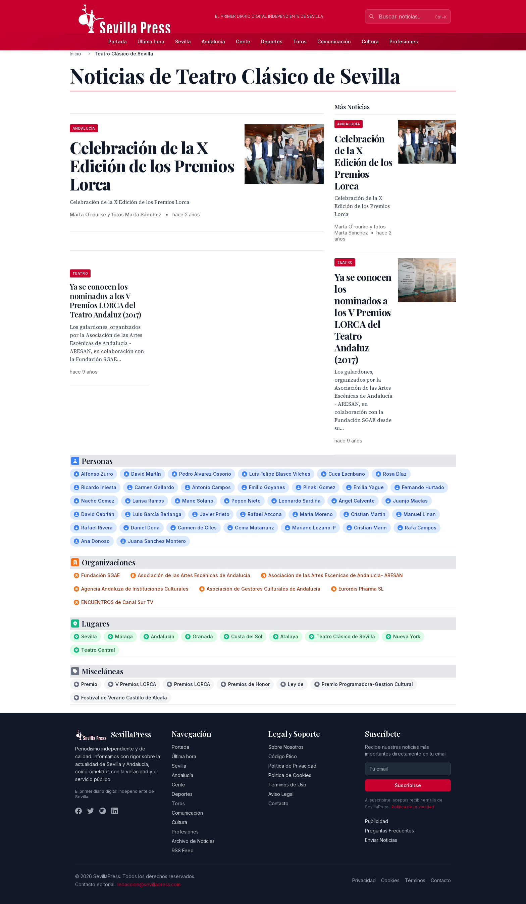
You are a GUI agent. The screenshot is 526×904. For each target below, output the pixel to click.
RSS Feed (183, 850)
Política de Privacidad (292, 766)
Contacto (278, 803)
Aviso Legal (281, 794)
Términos (415, 880)
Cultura (370, 41)
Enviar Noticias (381, 840)
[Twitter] (90, 811)
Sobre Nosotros (286, 747)
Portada (117, 41)
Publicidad (376, 821)
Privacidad (364, 880)
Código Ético (282, 756)
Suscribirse (408, 785)
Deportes (271, 41)
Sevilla (183, 41)
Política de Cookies (289, 775)
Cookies (390, 880)
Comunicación (334, 41)
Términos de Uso (287, 784)
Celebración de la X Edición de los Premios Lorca (363, 162)
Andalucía (213, 41)
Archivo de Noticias (193, 841)
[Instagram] (102, 811)
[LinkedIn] (114, 811)
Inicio (75, 53)
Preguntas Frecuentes (389, 830)
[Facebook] (78, 811)
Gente (243, 41)
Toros (300, 41)
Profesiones (403, 41)
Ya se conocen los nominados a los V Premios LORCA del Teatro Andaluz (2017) (105, 300)
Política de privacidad (412, 806)
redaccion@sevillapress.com (148, 884)
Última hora (151, 41)
